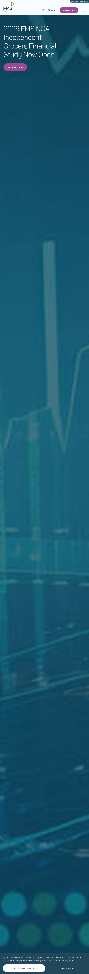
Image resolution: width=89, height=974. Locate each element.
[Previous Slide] (6, 82)
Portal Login (84, 1)
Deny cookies (67, 968)
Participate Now (15, 67)
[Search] (43, 10)
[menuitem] (10, 8)
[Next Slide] (14, 82)
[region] (44, 964)
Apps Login (74, 1)
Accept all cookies (24, 968)
